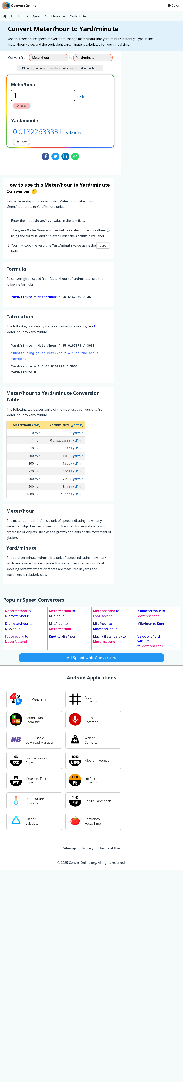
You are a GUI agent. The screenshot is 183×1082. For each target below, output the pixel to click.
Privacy (87, 849)
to (18, 614)
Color (174, 5)
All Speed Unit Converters (91, 658)
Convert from (18, 57)
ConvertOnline (19, 5)
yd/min (73, 132)
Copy (21, 142)
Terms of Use (110, 849)
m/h (80, 96)
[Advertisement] (153, 111)
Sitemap (69, 849)
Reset (21, 106)
